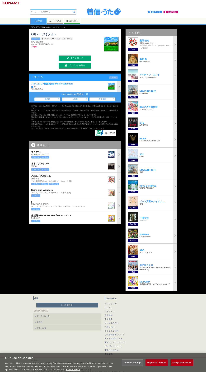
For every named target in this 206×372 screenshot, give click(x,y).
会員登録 (108, 315)
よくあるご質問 (111, 331)
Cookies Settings (132, 366)
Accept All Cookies (182, 366)
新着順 (47, 99)
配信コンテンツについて (115, 342)
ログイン (108, 308)
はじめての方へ (111, 323)
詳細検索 (68, 305)
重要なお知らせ (111, 350)
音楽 (38, 20)
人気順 (75, 99)
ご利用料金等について (114, 335)
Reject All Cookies (156, 366)
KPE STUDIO (41, 27)
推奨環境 (108, 354)
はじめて (72, 20)
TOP (32, 27)
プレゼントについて (113, 346)
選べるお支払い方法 (113, 338)
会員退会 (108, 319)
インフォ (55, 20)
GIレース (50, 27)
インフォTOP (111, 304)
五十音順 (102, 99)
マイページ (110, 311)
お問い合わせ (111, 327)
